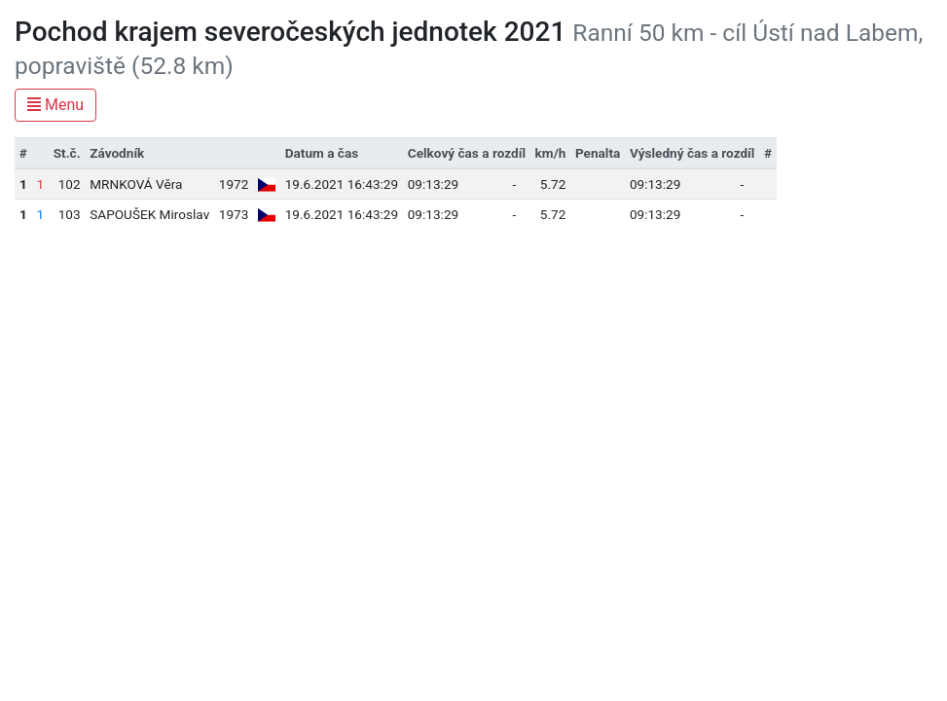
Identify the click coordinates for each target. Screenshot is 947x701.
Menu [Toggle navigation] (55, 104)
